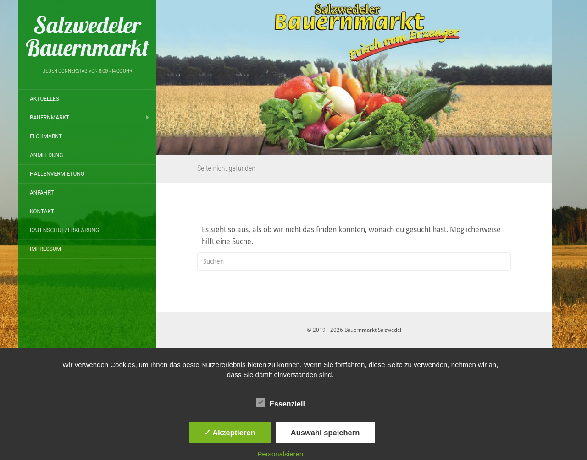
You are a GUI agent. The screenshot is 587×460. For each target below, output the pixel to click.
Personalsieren (280, 454)
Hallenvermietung (57, 174)
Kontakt (42, 211)
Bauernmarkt (49, 117)
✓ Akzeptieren (229, 432)
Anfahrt (42, 192)
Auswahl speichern (325, 432)
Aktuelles (44, 99)
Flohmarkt (46, 136)
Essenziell (280, 403)
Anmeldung (46, 155)
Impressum (45, 249)
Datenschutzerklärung (64, 230)
